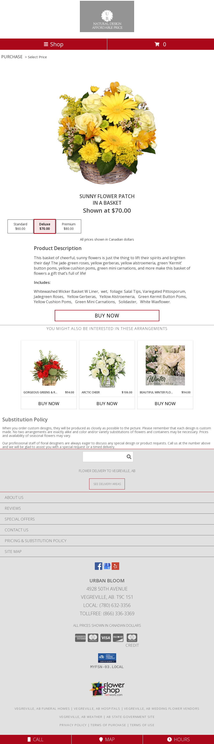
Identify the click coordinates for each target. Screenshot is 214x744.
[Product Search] (108, 456)
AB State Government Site (131, 717)
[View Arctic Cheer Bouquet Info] (107, 365)
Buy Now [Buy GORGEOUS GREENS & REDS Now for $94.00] (48, 403)
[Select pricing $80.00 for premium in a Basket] (68, 226)
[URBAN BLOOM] (107, 31)
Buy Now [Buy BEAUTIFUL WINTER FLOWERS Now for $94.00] (165, 403)
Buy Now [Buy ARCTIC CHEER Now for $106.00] (107, 403)
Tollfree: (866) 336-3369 (107, 613)
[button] (107, 658)
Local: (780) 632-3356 (107, 605)
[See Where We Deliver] (107, 484)
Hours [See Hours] (178, 739)
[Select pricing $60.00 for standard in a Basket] (20, 226)
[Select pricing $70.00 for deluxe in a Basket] (44, 226)
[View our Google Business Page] (107, 568)
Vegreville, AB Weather (81, 717)
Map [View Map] (107, 739)
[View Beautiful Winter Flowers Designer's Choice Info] (165, 365)
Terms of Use (142, 725)
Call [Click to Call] (35, 739)
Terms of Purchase (108, 725)
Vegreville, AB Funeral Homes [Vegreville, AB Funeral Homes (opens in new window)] (42, 708)
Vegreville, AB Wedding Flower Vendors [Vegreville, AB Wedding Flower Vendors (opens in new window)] (161, 708)
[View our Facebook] (98, 568)
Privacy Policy (73, 725)
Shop (53, 44)
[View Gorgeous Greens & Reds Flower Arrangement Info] (49, 365)
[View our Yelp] (115, 568)
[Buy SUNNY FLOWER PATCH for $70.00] (107, 315)
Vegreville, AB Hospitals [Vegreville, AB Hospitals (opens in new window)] (97, 708)
